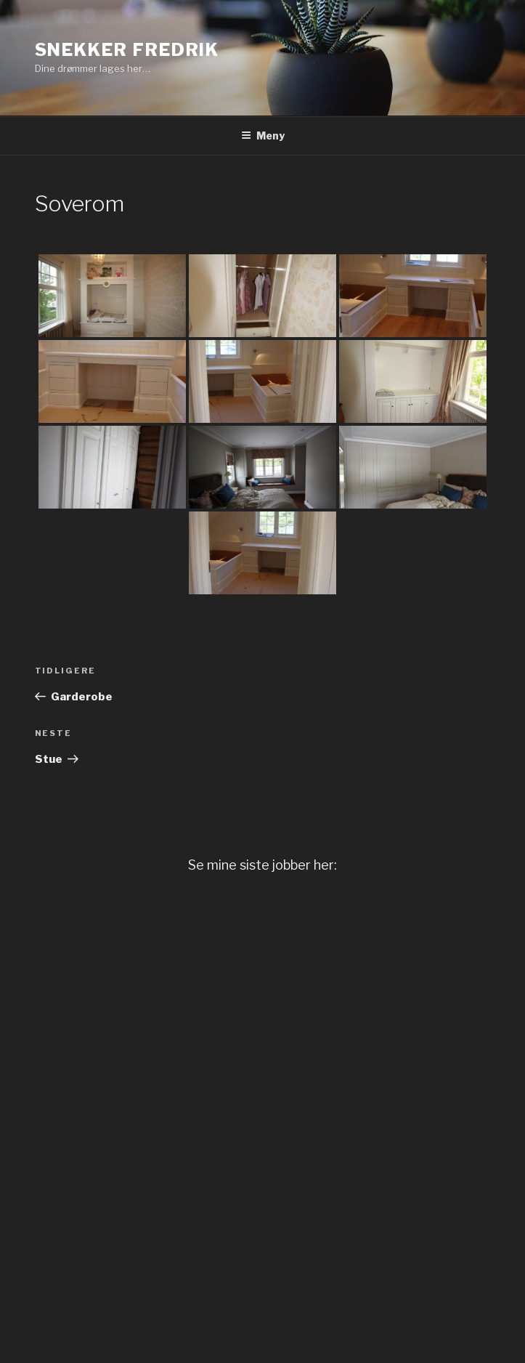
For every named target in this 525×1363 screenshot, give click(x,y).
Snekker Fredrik (127, 49)
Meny (263, 135)
